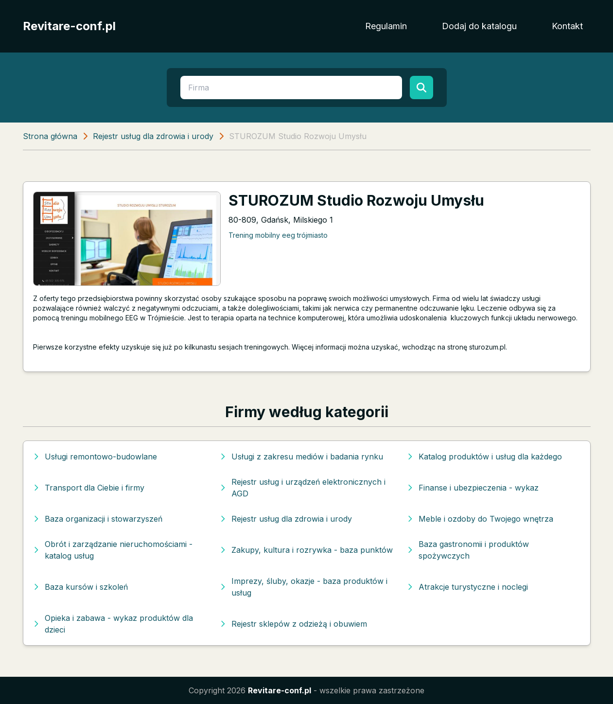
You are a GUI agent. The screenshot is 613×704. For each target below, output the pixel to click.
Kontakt (567, 26)
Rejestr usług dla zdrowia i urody (153, 136)
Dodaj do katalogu (479, 26)
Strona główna (50, 136)
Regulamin (386, 26)
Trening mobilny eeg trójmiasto (278, 235)
